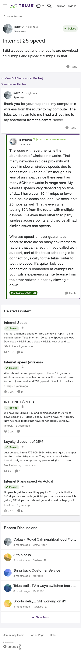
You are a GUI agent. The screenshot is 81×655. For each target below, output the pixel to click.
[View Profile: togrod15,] (8, 573)
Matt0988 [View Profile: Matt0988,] (38, 591)
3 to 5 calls (22, 555)
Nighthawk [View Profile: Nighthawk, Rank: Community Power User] (25, 139)
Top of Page (37, 634)
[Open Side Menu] (5, 6)
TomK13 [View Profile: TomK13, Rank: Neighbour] (9, 425)
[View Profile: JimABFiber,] (8, 542)
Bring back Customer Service (36, 570)
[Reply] (72, 66)
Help (52, 634)
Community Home (13, 634)
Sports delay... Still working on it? (39, 601)
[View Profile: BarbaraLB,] (8, 557)
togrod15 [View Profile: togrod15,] (38, 575)
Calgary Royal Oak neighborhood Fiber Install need (44, 539)
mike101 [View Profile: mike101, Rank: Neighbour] (19, 26)
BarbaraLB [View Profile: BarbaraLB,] (39, 560)
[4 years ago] (25, 346)
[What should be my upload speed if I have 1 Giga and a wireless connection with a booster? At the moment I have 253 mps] (40, 377)
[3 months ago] (21, 545)
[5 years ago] (22, 426)
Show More (40, 617)
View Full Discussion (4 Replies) (22, 78)
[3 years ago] (20, 386)
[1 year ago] (29, 465)
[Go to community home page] (22, 6)
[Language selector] (40, 6)
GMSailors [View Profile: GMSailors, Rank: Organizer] (10, 346)
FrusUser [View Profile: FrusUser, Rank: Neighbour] (9, 504)
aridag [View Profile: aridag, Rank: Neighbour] (8, 385)
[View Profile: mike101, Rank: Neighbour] (7, 28)
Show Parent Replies (13, 84)
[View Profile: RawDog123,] (8, 603)
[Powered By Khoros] (40, 646)
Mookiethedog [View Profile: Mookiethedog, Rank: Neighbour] (12, 465)
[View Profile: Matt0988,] (8, 588)
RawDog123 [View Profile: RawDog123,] (40, 606)
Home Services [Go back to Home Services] (12, 16)
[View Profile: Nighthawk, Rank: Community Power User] (13, 141)
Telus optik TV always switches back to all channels (44, 586)
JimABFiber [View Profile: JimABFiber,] (40, 544)
